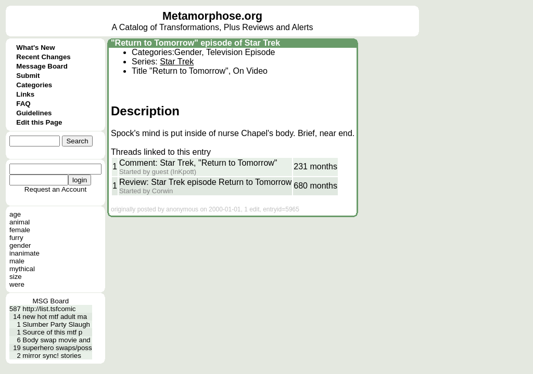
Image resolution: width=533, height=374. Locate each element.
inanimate (24, 253)
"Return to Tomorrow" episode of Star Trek (195, 42)
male (16, 261)
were (16, 284)
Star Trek (177, 61)
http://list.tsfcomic (48, 309)
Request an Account (55, 189)
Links (25, 94)
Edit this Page (39, 122)
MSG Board (51, 301)
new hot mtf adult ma (54, 316)
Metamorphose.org (212, 16)
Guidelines (34, 113)
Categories (34, 85)
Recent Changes (43, 57)
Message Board (42, 66)
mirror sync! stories (51, 355)
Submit (28, 75)
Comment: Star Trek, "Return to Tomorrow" (198, 162)
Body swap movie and (56, 340)
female (19, 230)
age (15, 214)
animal (19, 222)
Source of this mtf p (52, 332)
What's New (35, 47)
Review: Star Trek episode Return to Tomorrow (205, 182)
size (15, 276)
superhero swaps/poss (57, 348)
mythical (22, 269)
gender (20, 245)
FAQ (23, 104)
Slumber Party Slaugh (56, 324)
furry (16, 238)
